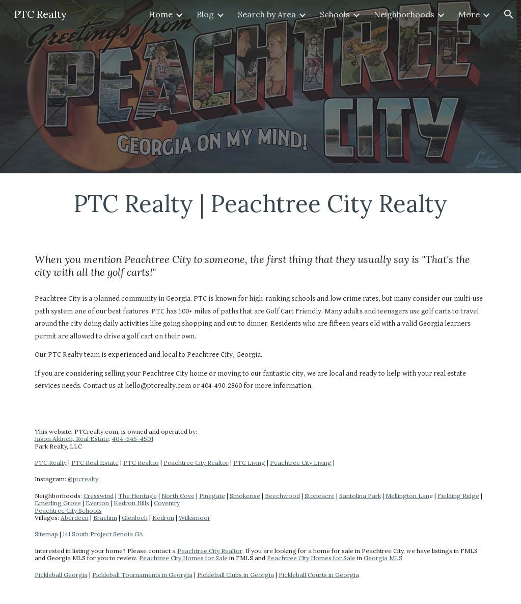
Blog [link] (205, 14)
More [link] (469, 14)
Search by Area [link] (267, 14)
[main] (261, 203)
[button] (509, 14)
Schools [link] (335, 14)
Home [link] (161, 14)
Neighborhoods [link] (404, 14)
